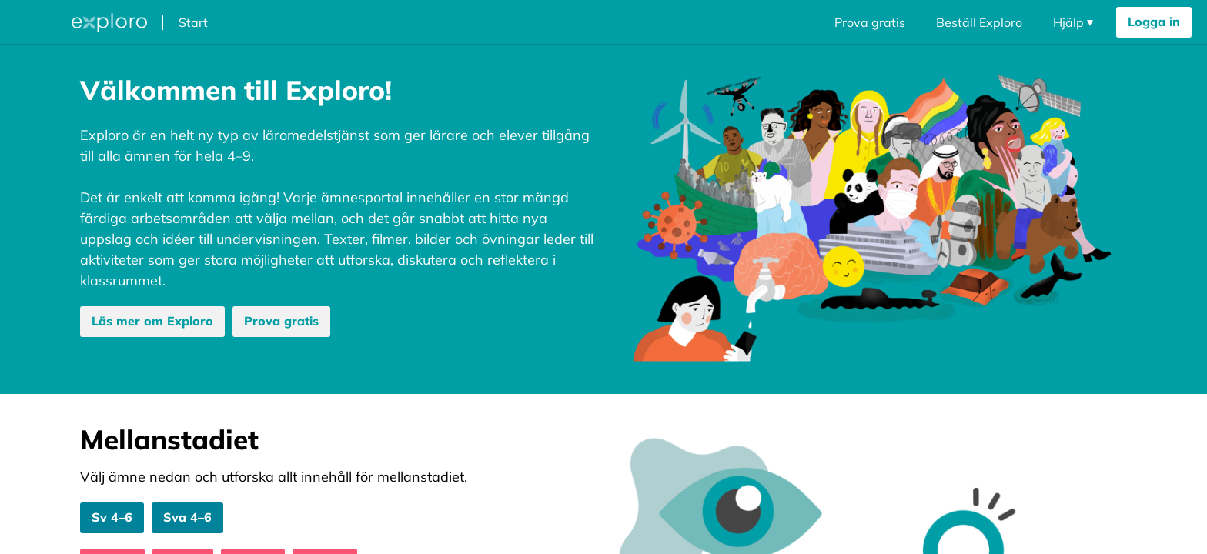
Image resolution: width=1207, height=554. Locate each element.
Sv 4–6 (112, 517)
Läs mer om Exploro (152, 321)
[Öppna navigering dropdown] (1073, 22)
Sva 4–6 (187, 517)
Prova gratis (869, 22)
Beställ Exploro (979, 22)
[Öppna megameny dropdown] (37, 22)
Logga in (1154, 21)
